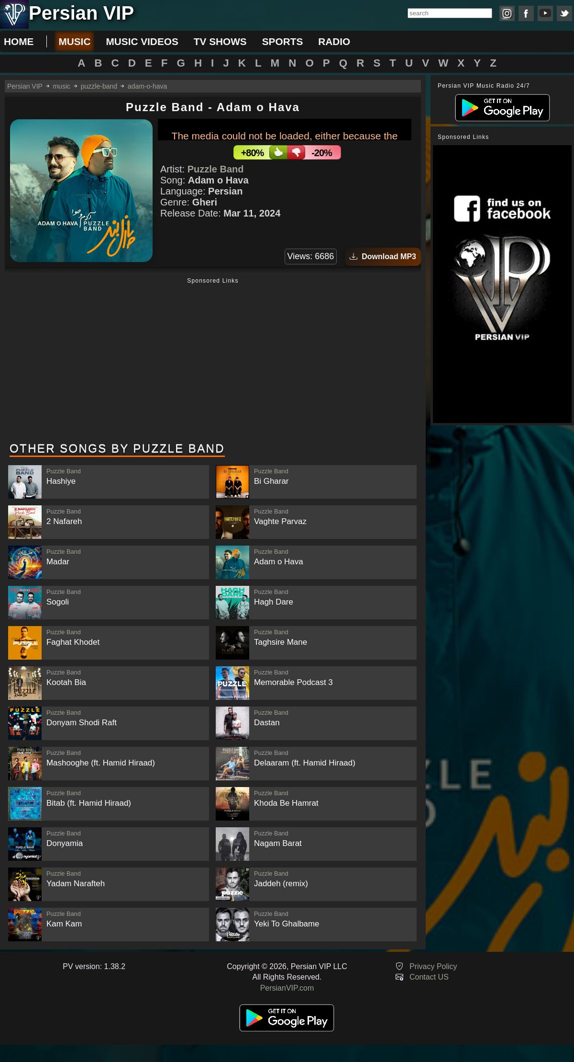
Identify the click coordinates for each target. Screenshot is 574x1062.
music (74, 41)
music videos (142, 41)
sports (282, 41)
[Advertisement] (213, 361)
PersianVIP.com (287, 988)
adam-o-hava (147, 86)
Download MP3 (383, 256)
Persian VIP (25, 86)
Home (18, 41)
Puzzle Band (216, 169)
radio (334, 41)
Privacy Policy (433, 966)
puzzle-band (99, 86)
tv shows (220, 41)
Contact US (429, 977)
